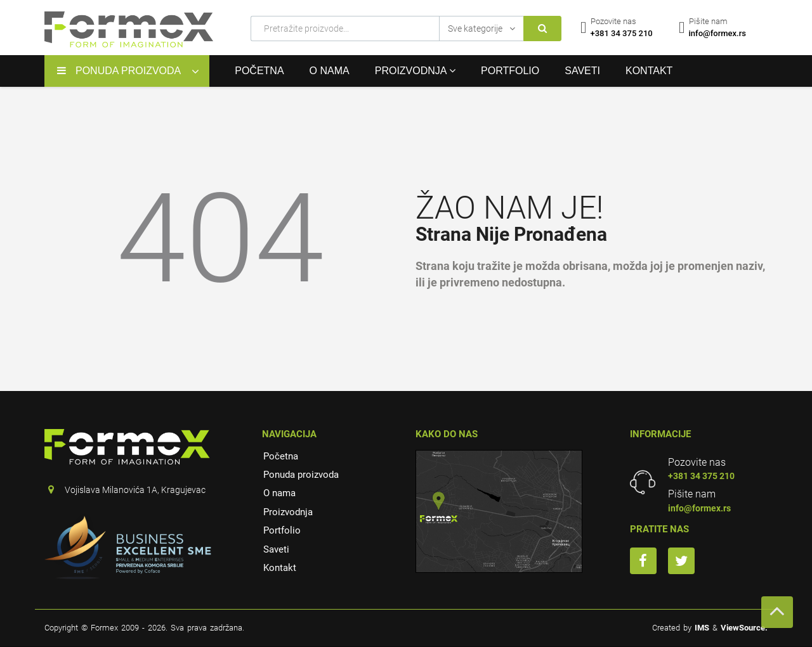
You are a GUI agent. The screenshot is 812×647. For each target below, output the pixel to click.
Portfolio (510, 70)
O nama (330, 70)
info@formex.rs (699, 508)
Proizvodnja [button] (415, 70)
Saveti (582, 70)
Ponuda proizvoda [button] (119, 70)
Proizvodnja (288, 512)
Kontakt (648, 70)
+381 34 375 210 (701, 476)
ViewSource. (744, 627)
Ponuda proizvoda (301, 474)
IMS (702, 627)
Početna (259, 70)
